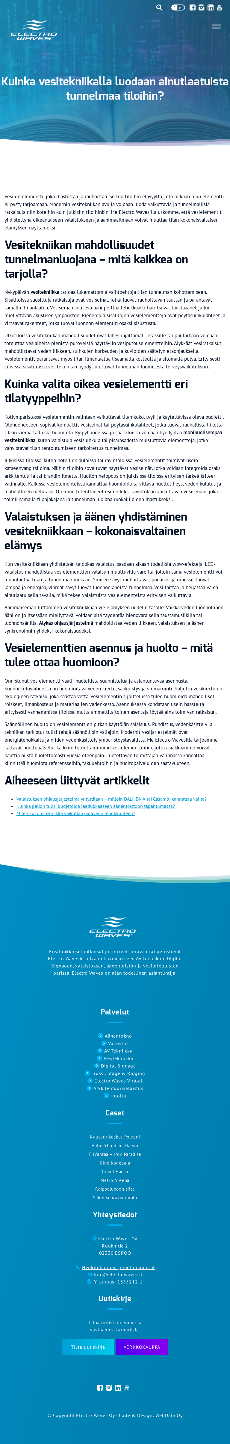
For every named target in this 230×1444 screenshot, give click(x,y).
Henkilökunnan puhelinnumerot (118, 1267)
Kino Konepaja (115, 1163)
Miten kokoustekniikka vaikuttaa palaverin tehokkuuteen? (75, 813)
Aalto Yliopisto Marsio (115, 1145)
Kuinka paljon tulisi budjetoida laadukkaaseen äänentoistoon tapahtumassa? (95, 806)
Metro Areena (115, 1180)
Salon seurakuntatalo (115, 1197)
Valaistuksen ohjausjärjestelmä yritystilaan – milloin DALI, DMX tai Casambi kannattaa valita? (111, 799)
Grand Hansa (115, 1171)
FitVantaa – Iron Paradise (115, 1154)
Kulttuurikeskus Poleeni (115, 1137)
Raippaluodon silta (114, 1189)
